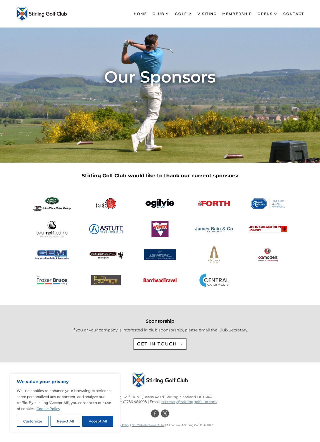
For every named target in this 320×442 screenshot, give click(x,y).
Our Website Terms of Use (148, 425)
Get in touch (157, 344)
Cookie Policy (48, 408)
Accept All (98, 421)
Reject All (65, 421)
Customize (32, 421)
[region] (65, 402)
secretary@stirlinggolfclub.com (189, 401)
